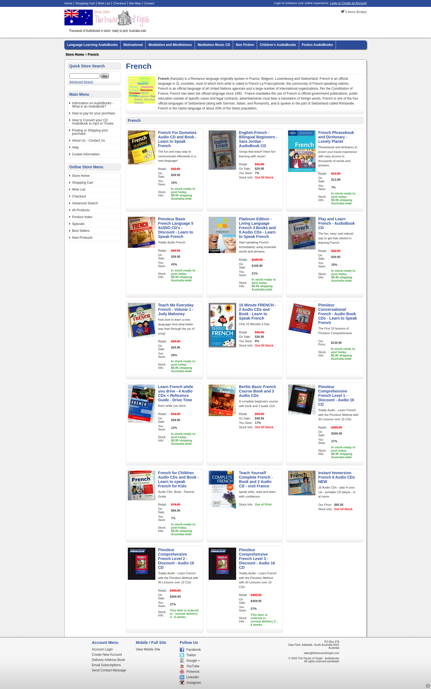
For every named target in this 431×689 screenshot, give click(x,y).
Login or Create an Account (348, 3)
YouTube (192, 666)
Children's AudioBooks (278, 45)
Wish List (104, 3)
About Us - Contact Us (88, 140)
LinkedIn (192, 677)
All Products (81, 210)
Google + (193, 661)
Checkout (119, 3)
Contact (149, 3)
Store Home (74, 54)
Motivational (133, 45)
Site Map (135, 3)
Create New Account (107, 655)
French (93, 54)
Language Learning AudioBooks (92, 45)
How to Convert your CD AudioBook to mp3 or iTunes (93, 121)
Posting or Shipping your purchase (90, 132)
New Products (82, 238)
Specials (78, 224)
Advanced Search (81, 81)
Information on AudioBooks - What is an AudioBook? (93, 104)
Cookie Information (86, 154)
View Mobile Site (148, 649)
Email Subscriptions (106, 665)
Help (75, 147)
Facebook (193, 650)
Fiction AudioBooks (317, 45)
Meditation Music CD (214, 45)
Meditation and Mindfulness (170, 45)
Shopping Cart (85, 3)
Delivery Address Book (108, 660)
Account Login (102, 649)
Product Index (82, 217)
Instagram (193, 683)
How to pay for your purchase (93, 113)
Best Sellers (81, 231)
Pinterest (192, 672)
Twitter (191, 655)
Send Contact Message (109, 670)
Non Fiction (245, 45)
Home (68, 3)
